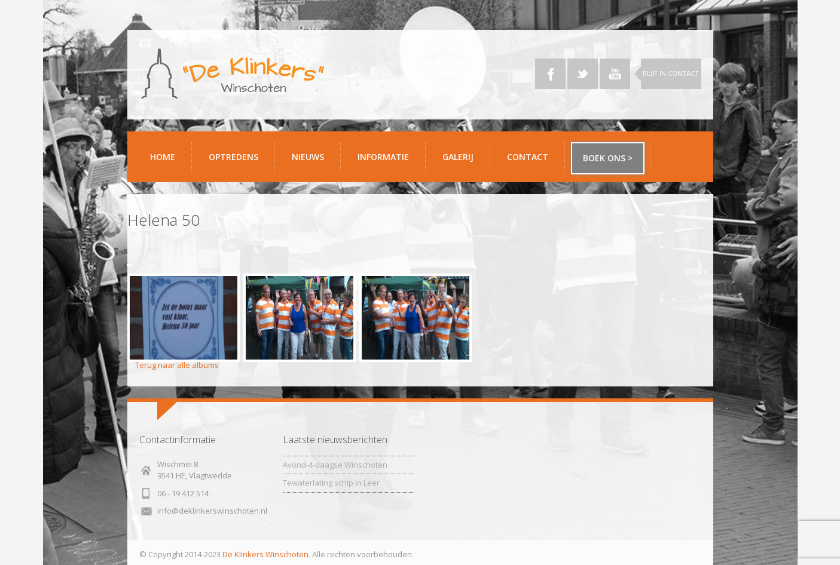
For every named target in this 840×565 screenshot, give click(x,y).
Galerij (461, 161)
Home (162, 156)
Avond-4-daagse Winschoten (335, 464)
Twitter (582, 74)
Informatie (387, 161)
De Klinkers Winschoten (265, 554)
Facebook (550, 74)
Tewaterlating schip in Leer (331, 482)
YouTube (615, 74)
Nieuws (308, 156)
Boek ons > (608, 158)
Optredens (233, 156)
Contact (531, 161)
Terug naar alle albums (177, 365)
